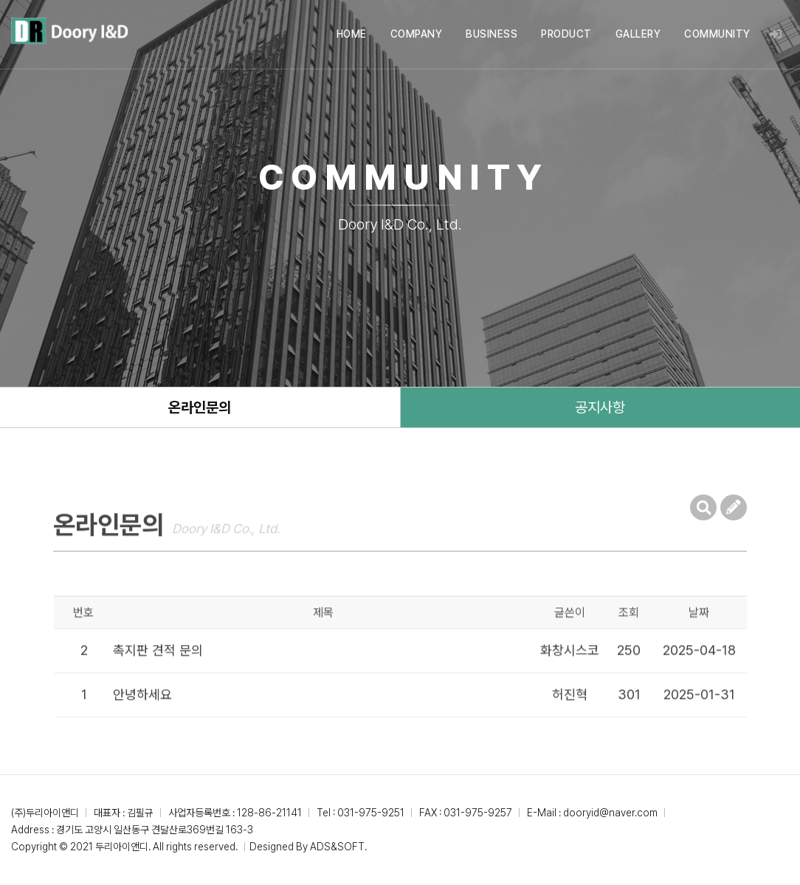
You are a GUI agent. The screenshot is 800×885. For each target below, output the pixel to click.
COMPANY (416, 34)
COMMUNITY (717, 34)
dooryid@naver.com (610, 813)
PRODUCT (566, 34)
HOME (352, 34)
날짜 (699, 634)
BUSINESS (491, 34)
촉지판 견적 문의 (158, 671)
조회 (628, 634)
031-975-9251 (370, 813)
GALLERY (638, 34)
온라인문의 (199, 407)
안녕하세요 (142, 715)
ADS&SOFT (337, 847)
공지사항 (600, 407)
